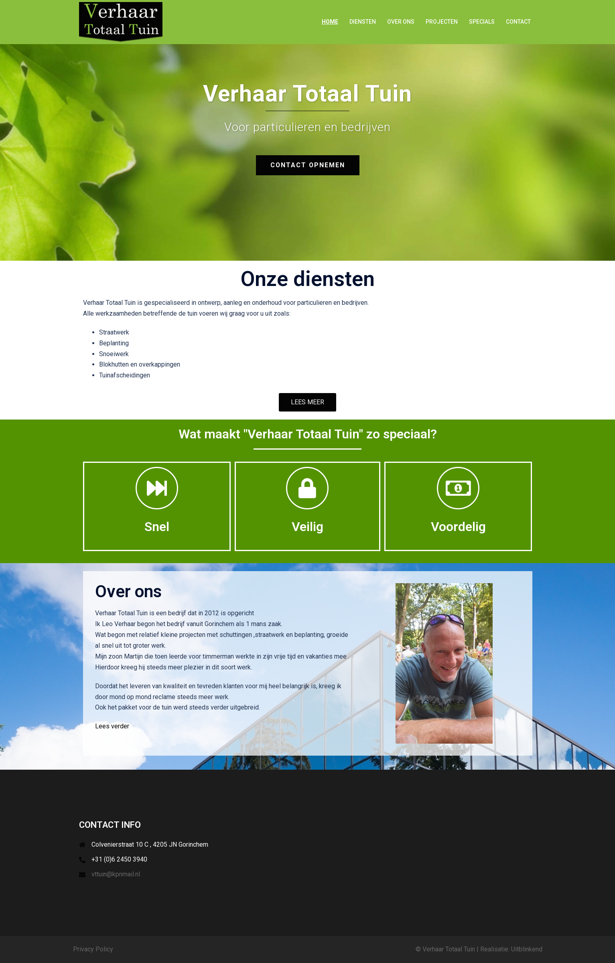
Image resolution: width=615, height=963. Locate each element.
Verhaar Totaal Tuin (448, 949)
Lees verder (112, 726)
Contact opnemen (307, 165)
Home (330, 21)
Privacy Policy (93, 949)
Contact (518, 21)
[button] (307, 402)
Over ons (400, 21)
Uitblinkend (526, 949)
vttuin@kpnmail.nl (115, 874)
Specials (482, 21)
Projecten (442, 21)
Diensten (362, 21)
